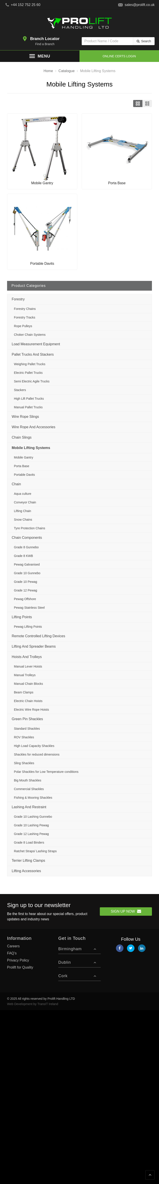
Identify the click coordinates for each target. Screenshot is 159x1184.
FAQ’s (12, 953)
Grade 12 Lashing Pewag (31, 834)
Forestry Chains (25, 309)
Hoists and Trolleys (27, 657)
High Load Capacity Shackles (34, 746)
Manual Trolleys (25, 675)
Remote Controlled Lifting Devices (38, 636)
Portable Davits (24, 474)
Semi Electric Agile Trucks (31, 381)
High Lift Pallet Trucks (29, 398)
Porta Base (21, 466)
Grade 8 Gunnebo (26, 547)
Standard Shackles (27, 728)
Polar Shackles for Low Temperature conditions (46, 771)
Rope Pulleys (23, 326)
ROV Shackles (24, 737)
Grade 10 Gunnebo (27, 573)
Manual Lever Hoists (28, 666)
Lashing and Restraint (29, 807)
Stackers (20, 390)
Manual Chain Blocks (28, 683)
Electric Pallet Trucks (28, 372)
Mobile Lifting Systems (31, 448)
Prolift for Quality (20, 967)
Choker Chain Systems (29, 334)
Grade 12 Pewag (25, 590)
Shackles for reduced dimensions (36, 754)
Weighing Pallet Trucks (29, 364)
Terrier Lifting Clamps (28, 860)
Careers (13, 946)
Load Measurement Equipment (36, 344)
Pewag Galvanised (27, 564)
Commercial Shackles (29, 789)
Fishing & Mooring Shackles (33, 797)
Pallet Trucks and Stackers (33, 354)
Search (146, 41)
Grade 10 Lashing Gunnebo (33, 816)
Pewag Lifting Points (28, 626)
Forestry (18, 299)
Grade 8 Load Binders (29, 842)
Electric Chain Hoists (28, 701)
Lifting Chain (22, 511)
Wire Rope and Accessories (33, 427)
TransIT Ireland (47, 1004)
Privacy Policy (18, 960)
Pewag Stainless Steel (29, 607)
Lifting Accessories (26, 871)
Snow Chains (23, 519)
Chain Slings (22, 437)
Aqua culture (22, 493)
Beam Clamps (23, 692)
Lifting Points (22, 617)
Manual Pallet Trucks (28, 407)
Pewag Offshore (25, 599)
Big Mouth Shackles (27, 780)
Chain (16, 484)
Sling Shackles (24, 763)
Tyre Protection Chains (29, 528)
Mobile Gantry (23, 457)
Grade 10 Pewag (25, 581)
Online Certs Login (119, 56)
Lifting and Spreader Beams (34, 646)
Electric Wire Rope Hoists (31, 709)
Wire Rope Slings (25, 416)
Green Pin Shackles (27, 719)
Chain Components (27, 537)
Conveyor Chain (25, 502)
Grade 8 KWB (23, 556)
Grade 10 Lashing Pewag (31, 825)
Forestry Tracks (24, 317)
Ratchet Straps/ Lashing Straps (35, 851)
